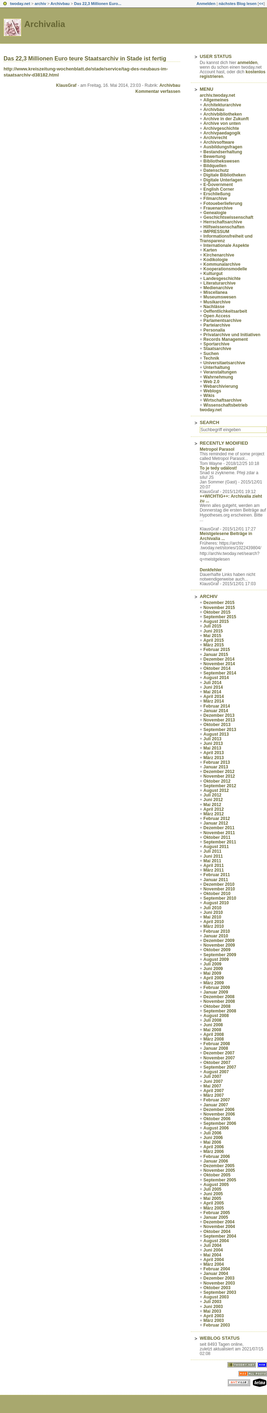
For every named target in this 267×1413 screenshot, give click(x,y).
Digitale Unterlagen (222, 180)
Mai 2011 (212, 860)
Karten (210, 250)
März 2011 (213, 870)
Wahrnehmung (218, 377)
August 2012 (216, 790)
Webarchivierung (220, 386)
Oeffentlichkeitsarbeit (225, 311)
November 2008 (219, 1001)
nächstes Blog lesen (237, 3)
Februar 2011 (216, 874)
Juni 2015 (213, 631)
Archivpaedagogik (221, 133)
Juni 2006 (213, 1137)
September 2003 (219, 1292)
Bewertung (214, 156)
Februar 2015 (216, 649)
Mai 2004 (212, 1255)
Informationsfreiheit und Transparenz (226, 238)
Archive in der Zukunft (225, 118)
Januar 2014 (215, 710)
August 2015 (216, 621)
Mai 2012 (212, 804)
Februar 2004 (216, 1268)
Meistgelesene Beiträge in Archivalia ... (226, 536)
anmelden (247, 62)
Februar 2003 (216, 1325)
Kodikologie (215, 259)
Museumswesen (219, 297)
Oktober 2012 (216, 781)
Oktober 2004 (216, 1231)
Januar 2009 (215, 992)
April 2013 (213, 752)
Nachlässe (213, 306)
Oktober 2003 (216, 1287)
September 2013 (219, 729)
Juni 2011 (213, 856)
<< (261, 3)
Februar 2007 (216, 1099)
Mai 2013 (212, 748)
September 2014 (219, 673)
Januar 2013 (215, 766)
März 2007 (213, 1095)
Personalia (214, 330)
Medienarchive (218, 287)
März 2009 (213, 982)
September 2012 (219, 785)
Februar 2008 (216, 1043)
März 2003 (213, 1320)
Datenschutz (216, 170)
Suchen (211, 353)
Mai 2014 (212, 691)
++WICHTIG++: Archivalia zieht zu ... (231, 498)
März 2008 (213, 1039)
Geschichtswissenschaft (228, 217)
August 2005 (216, 1184)
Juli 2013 (212, 738)
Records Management (225, 339)
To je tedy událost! (218, 468)
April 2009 (213, 977)
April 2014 (213, 696)
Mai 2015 (212, 635)
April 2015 (213, 640)
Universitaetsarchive (224, 362)
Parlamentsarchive (222, 320)
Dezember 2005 (218, 1165)
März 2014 (213, 701)
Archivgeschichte (221, 128)
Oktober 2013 (216, 724)
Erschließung (216, 193)
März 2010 (213, 926)
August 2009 (216, 959)
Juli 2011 (212, 851)
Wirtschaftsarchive (222, 400)
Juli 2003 (212, 1301)
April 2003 (213, 1315)
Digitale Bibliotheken (224, 175)
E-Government (218, 184)
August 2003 (216, 1297)
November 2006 (219, 1114)
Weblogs (212, 390)
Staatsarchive (217, 348)
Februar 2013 (216, 762)
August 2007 (216, 1071)
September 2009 (219, 954)
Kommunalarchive (221, 264)
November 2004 (219, 1226)
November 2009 (219, 945)
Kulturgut (212, 273)
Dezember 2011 (218, 827)
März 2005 (213, 1208)
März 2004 (213, 1264)
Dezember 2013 (218, 715)
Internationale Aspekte (226, 245)
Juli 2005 (212, 1189)
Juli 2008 (212, 1020)
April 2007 (213, 1090)
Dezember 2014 (218, 659)
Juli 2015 (212, 626)
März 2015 (213, 644)
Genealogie (214, 212)
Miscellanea (215, 292)
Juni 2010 (213, 912)
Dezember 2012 (218, 771)
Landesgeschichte (222, 278)
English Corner (218, 189)
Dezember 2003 (218, 1278)
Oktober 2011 (216, 837)
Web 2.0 (211, 381)
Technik (211, 358)
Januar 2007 (215, 1104)
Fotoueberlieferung (222, 203)
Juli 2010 (212, 907)
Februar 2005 (216, 1212)
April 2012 (213, 809)
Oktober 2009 (216, 949)
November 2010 (219, 889)
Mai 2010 (212, 917)
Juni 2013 (213, 743)
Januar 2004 (215, 1273)
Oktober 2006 (216, 1118)
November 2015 (219, 607)
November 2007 (219, 1057)
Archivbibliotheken (222, 114)
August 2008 (216, 1015)
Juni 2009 (213, 968)
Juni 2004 (213, 1250)
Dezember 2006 (218, 1109)
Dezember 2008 (218, 996)
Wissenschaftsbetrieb (225, 405)
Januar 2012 (215, 823)
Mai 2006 (212, 1142)
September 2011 (219, 842)
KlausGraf (66, 85)
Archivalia (44, 24)
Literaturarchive (219, 283)
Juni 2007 (213, 1081)
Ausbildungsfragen (222, 146)
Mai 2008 (212, 1029)
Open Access (216, 315)
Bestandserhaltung (222, 151)
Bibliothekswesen (221, 161)
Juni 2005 (213, 1193)
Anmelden (206, 3)
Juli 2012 (212, 795)
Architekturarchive (222, 104)
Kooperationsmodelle (225, 268)
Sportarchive (216, 344)
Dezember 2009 (218, 940)
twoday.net (20, 3)
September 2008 (219, 1011)
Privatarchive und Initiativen (231, 334)
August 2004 (216, 1240)
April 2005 (213, 1203)
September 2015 (219, 616)
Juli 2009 (212, 964)
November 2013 (219, 720)
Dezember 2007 (218, 1053)
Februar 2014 (216, 706)
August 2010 (216, 902)
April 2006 (213, 1146)
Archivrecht (215, 137)
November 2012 (219, 776)
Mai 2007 (212, 1086)
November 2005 (219, 1170)
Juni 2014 (213, 687)
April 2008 (213, 1034)
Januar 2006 (215, 1161)
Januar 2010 (215, 935)
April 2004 (213, 1259)
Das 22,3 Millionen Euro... (97, 3)
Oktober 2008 (216, 1006)
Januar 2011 (215, 879)
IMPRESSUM (216, 231)
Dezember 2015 (218, 602)
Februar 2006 (216, 1156)
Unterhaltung (216, 367)
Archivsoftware (218, 142)
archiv (40, 3)
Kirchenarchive (218, 255)
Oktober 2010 (216, 893)
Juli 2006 (212, 1133)
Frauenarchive (217, 208)
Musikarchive (216, 302)
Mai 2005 (212, 1198)
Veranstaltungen (219, 372)
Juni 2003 (213, 1306)
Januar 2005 (215, 1217)
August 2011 (216, 846)
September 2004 (219, 1236)
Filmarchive (215, 198)
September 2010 (219, 898)
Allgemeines (216, 99)
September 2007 (219, 1067)
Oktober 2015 (216, 612)
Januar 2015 (215, 654)
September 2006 (219, 1123)
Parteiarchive (216, 325)
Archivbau (60, 3)
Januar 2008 (215, 1048)
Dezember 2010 (218, 884)
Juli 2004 (212, 1245)
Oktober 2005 (216, 1175)
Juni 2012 (213, 799)
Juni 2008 (213, 1024)
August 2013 (216, 734)
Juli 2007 (212, 1076)
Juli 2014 (212, 682)
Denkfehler (211, 569)
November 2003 (219, 1283)
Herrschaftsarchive (222, 221)
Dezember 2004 (218, 1221)
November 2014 (219, 663)
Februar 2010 (216, 931)
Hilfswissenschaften (223, 226)
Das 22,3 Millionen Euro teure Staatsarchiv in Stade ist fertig (85, 58)
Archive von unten (222, 123)
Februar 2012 (216, 818)
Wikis (208, 395)
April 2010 (213, 921)
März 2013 (213, 757)
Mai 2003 (212, 1311)
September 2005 (219, 1180)
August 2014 (216, 677)
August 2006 (216, 1128)
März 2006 (213, 1151)
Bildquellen (214, 165)
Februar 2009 (216, 987)
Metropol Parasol (217, 449)
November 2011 (219, 832)
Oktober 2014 (216, 668)
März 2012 (213, 813)
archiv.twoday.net (217, 95)
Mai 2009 (212, 973)
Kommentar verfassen (157, 91)
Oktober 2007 (216, 1062)
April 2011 (213, 865)
